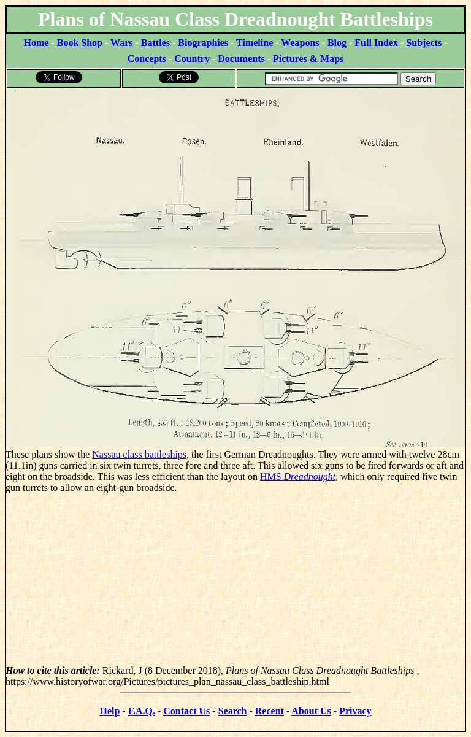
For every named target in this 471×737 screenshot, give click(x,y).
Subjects (424, 42)
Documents (241, 58)
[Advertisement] (235, 579)
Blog (337, 42)
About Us (311, 711)
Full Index (377, 42)
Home (36, 42)
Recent (269, 711)
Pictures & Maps (308, 58)
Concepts (147, 58)
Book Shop (79, 42)
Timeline (254, 42)
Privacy (355, 711)
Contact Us (186, 711)
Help (109, 711)
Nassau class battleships (139, 454)
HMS (297, 476)
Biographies (203, 42)
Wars (121, 42)
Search (232, 711)
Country (192, 58)
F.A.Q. (141, 711)
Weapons (300, 42)
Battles (155, 42)
